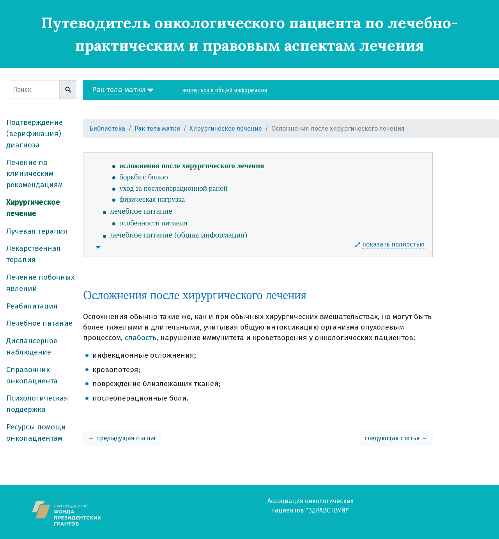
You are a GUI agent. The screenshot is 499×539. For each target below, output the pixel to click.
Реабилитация (32, 305)
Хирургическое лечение (33, 208)
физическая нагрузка (152, 199)
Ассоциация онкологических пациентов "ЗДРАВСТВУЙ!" (310, 505)
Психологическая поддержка (37, 404)
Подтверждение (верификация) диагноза (34, 133)
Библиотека (107, 128)
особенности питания (153, 223)
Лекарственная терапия (33, 254)
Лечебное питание (39, 323)
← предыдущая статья (122, 438)
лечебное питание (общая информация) (178, 234)
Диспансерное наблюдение (31, 346)
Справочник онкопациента (32, 375)
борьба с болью (143, 177)
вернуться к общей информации (224, 90)
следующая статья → (396, 438)
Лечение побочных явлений (40, 283)
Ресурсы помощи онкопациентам (36, 432)
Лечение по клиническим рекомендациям (34, 174)
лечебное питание (141, 211)
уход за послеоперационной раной (173, 188)
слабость (140, 337)
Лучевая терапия (36, 231)
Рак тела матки (157, 128)
